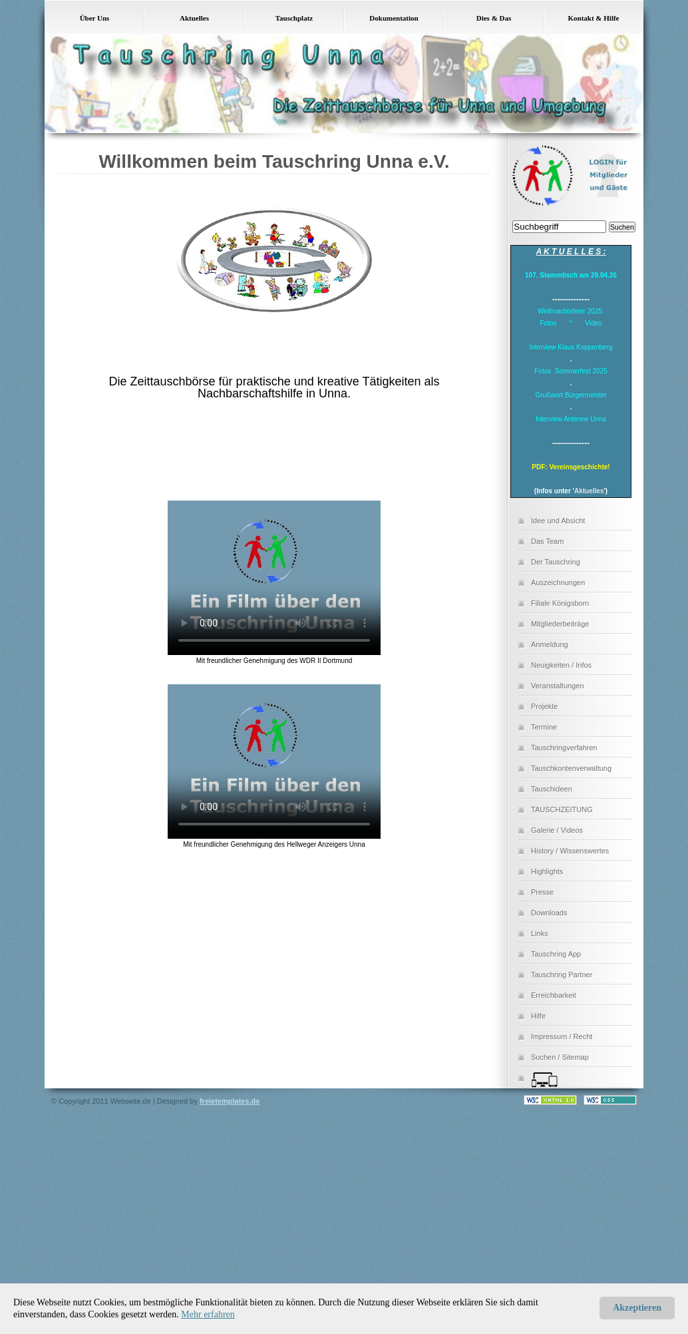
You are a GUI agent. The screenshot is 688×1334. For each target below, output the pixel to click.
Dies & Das (494, 18)
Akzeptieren (637, 1308)
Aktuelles (194, 18)
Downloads (549, 913)
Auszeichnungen (558, 582)
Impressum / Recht (561, 1036)
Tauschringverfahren (564, 748)
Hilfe (538, 1016)
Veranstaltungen (557, 686)
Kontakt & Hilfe (593, 18)
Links (539, 933)
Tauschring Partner (561, 975)
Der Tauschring (555, 562)
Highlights (547, 871)
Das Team (547, 541)
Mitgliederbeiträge (560, 624)
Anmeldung (549, 644)
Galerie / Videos (557, 830)
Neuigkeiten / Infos (561, 665)
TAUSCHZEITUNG (562, 809)
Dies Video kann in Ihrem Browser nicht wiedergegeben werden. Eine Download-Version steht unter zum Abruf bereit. (274, 575)
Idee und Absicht (558, 521)
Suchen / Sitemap (560, 1057)
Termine (544, 727)
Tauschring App (556, 954)
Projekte (544, 706)
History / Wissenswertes (570, 851)
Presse (542, 892)
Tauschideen (551, 789)
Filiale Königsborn (560, 603)
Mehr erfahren (207, 1314)
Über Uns (95, 18)
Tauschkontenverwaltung (571, 768)
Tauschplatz (294, 18)
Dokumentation (393, 18)
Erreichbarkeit (553, 995)
